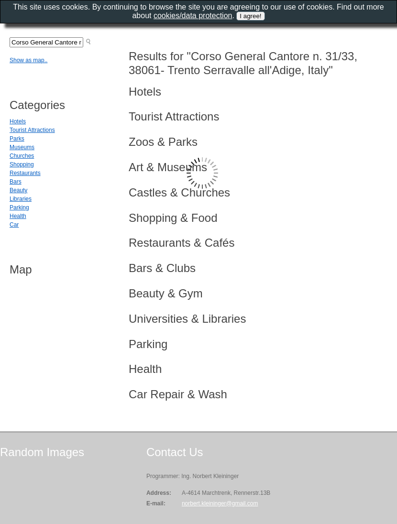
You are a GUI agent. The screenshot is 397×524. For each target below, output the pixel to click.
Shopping (22, 164)
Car (14, 224)
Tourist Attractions (32, 130)
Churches (22, 156)
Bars (16, 181)
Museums (22, 147)
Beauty (18, 190)
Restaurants (25, 173)
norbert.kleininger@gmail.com (220, 503)
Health (18, 216)
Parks (17, 138)
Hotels (18, 121)
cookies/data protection (193, 15)
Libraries (21, 199)
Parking (19, 207)
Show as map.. (28, 60)
